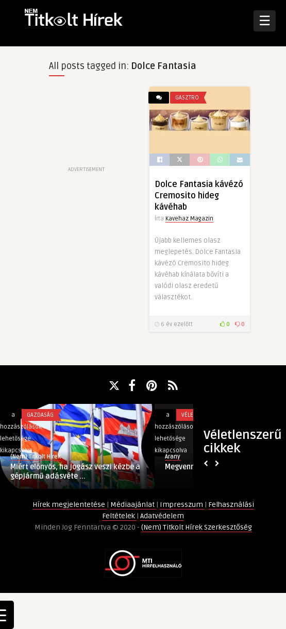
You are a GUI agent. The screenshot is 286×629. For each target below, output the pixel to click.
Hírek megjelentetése (69, 504)
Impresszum (182, 504)
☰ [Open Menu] (265, 20)
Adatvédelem (162, 516)
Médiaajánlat (133, 504)
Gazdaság (40, 415)
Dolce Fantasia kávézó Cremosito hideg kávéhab (199, 195)
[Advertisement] (86, 125)
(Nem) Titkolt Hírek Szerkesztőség (196, 527)
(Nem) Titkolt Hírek (35, 456)
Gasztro (187, 97)
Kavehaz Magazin (189, 218)
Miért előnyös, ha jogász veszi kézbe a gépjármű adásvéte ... (75, 472)
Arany (172, 456)
